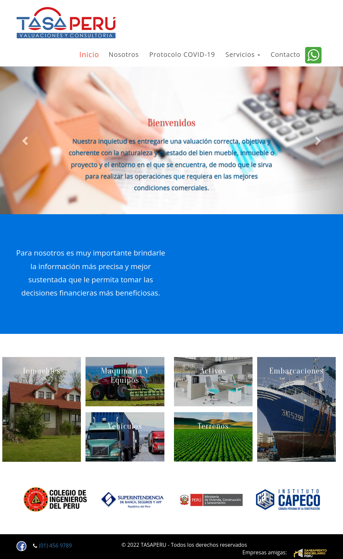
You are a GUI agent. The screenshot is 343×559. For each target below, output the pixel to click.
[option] (55, 500)
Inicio (89, 55)
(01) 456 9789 (55, 545)
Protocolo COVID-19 (182, 54)
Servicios (242, 54)
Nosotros (124, 54)
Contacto (285, 54)
